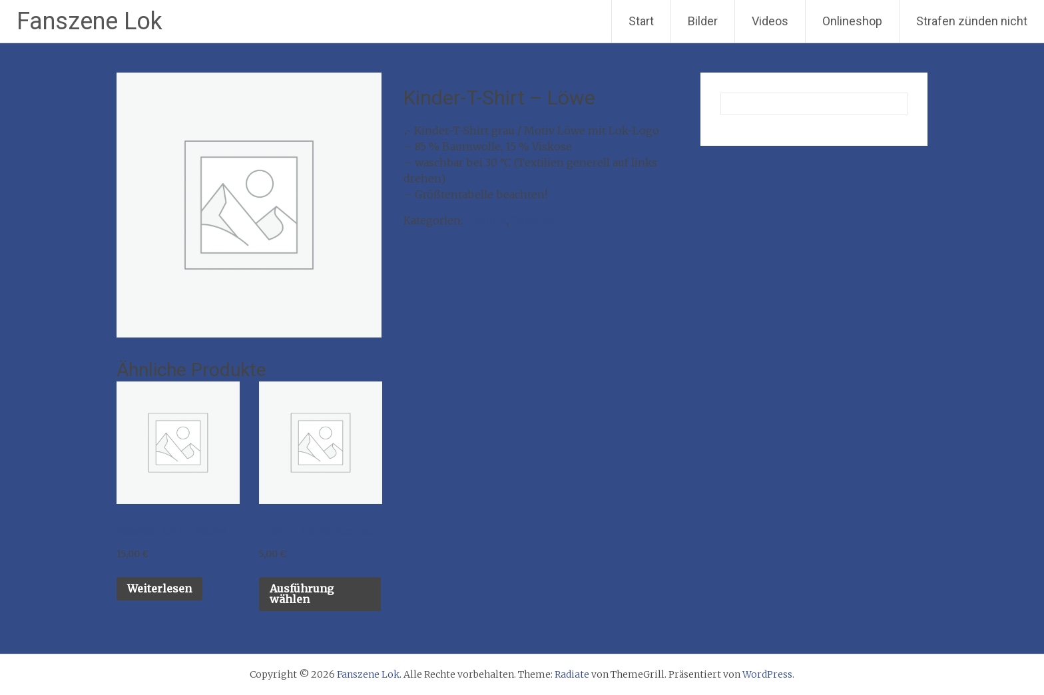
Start (641, 21)
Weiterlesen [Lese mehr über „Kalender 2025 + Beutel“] (159, 588)
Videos (770, 21)
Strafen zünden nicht (971, 21)
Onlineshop (852, 21)
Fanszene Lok (89, 21)
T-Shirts (486, 220)
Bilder (703, 21)
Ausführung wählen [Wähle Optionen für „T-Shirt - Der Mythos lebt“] (302, 594)
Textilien (534, 220)
